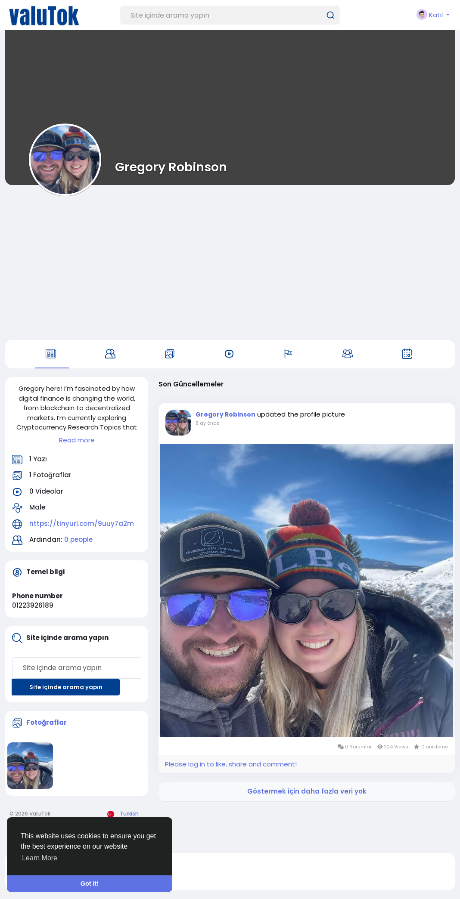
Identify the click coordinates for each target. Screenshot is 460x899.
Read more (77, 440)
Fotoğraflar (46, 722)
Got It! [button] (90, 883)
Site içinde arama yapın (66, 687)
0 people (78, 539)
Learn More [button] (39, 858)
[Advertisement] (230, 262)
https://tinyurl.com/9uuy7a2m (81, 523)
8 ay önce (207, 423)
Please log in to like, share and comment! (231, 764)
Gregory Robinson (171, 167)
